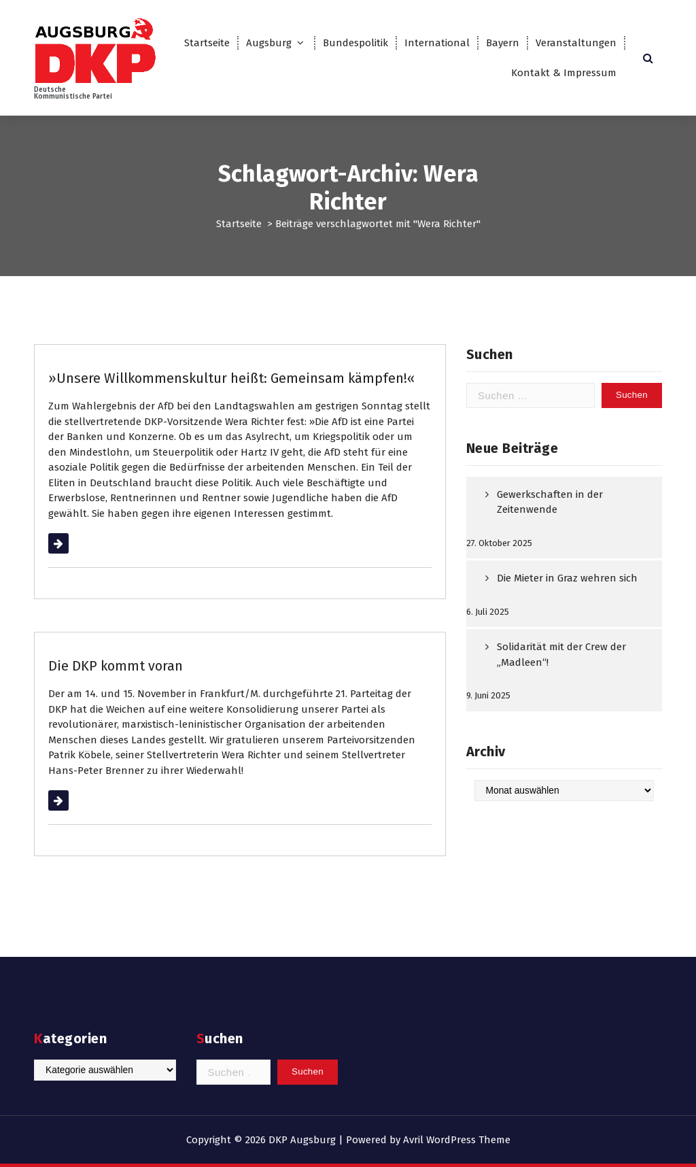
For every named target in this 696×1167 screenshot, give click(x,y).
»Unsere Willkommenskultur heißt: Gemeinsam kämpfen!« (231, 378)
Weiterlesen (75, 543)
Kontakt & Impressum (563, 73)
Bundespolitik (355, 43)
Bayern (502, 43)
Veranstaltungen (576, 43)
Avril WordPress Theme (456, 1140)
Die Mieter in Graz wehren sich (567, 578)
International (437, 43)
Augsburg (269, 43)
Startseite (207, 43)
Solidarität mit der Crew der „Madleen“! (561, 655)
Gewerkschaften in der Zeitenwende (550, 502)
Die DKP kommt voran (115, 666)
